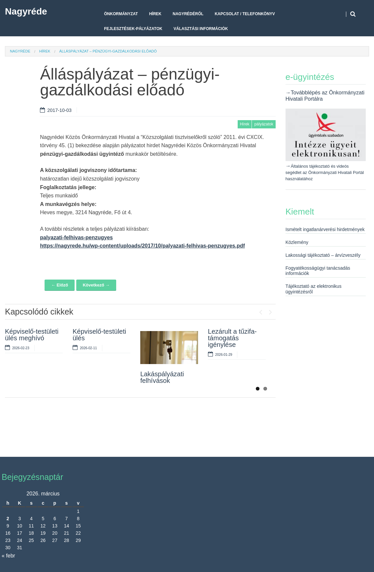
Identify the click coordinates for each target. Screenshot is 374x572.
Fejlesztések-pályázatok (133, 28)
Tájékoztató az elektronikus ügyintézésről (314, 289)
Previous (261, 311)
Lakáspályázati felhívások (162, 377)
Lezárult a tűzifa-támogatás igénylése (232, 338)
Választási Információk (201, 28)
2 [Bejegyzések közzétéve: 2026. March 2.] (8, 518)
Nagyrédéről (188, 14)
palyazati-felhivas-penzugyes (76, 237)
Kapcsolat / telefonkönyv (245, 14)
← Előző (59, 285)
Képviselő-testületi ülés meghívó (31, 335)
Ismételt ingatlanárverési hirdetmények (325, 229)
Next (271, 311)
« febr (8, 555)
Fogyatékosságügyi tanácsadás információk (318, 270)
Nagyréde (26, 11)
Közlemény (297, 242)
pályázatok (263, 124)
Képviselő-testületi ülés (99, 335)
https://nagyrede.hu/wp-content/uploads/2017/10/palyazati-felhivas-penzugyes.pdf (142, 246)
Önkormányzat (121, 14)
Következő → (96, 285)
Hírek (155, 14)
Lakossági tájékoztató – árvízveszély (323, 255)
